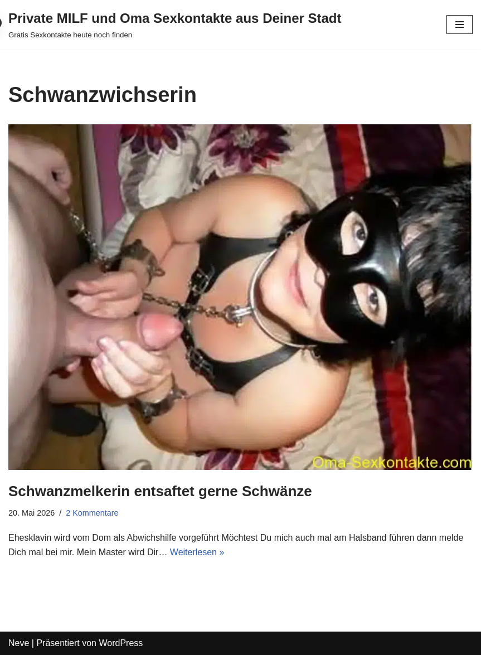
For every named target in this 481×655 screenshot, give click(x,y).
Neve (18, 643)
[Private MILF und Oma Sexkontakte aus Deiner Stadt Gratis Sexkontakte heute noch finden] (175, 24)
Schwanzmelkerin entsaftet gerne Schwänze (160, 491)
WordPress (121, 643)
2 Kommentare (92, 512)
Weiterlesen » (197, 552)
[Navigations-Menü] (459, 24)
